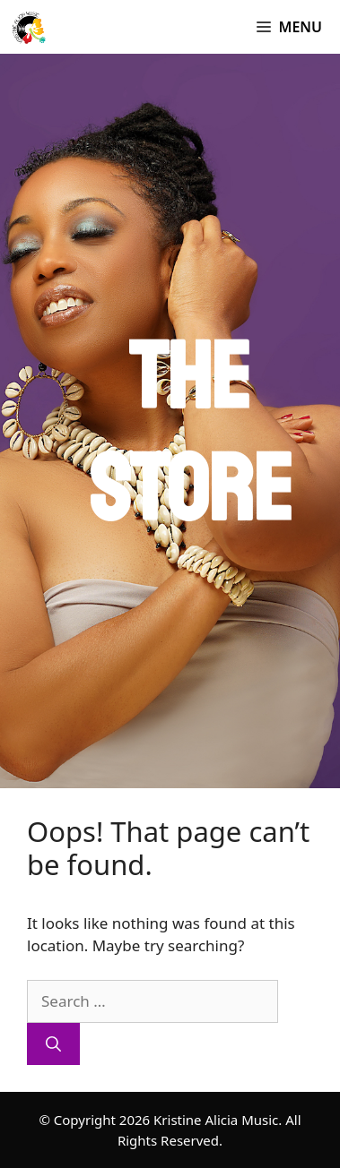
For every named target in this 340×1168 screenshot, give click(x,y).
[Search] (53, 1044)
